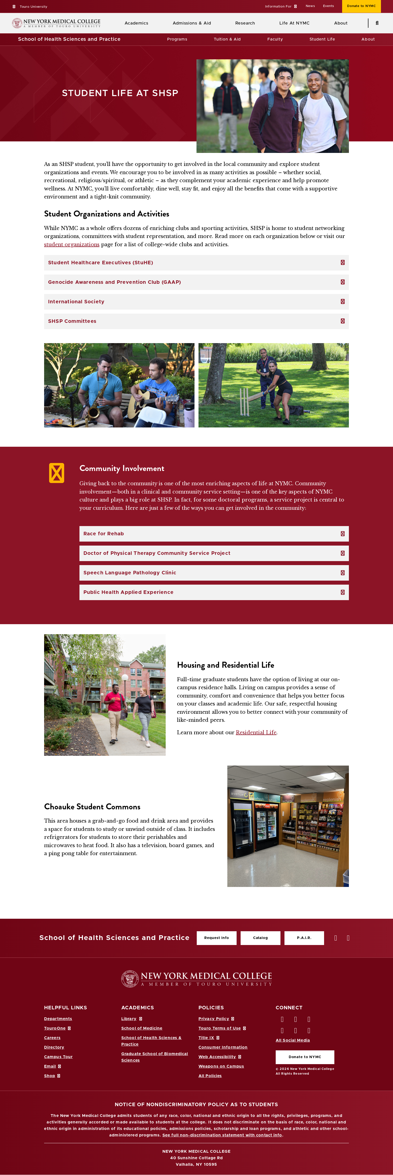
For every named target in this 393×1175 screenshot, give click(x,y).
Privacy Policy (217, 1019)
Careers (52, 1038)
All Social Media (293, 1040)
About (368, 39)
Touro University (29, 7)
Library (132, 1019)
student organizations (72, 245)
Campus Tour (58, 1057)
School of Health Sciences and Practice (69, 39)
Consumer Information (223, 1047)
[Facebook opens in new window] (282, 1021)
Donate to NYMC (305, 1057)
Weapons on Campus (221, 1066)
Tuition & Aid (227, 39)
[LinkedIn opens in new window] (309, 1021)
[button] (281, 7)
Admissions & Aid (192, 23)
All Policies (210, 1076)
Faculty (275, 39)
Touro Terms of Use (223, 1028)
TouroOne (57, 1028)
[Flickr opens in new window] (309, 1032)
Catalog (260, 938)
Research (245, 23)
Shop (52, 1076)
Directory (54, 1047)
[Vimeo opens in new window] (296, 1032)
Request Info (216, 938)
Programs (177, 39)
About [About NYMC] (341, 23)
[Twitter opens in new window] (296, 1021)
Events (328, 6)
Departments (58, 1019)
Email (53, 1066)
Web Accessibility (220, 1057)
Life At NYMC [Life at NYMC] (294, 23)
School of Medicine (141, 1028)
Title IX (209, 1038)
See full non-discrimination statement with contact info (222, 1135)
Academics (136, 23)
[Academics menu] (152, 23)
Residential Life (256, 733)
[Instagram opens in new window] (282, 1032)
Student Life (322, 39)
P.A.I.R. (304, 938)
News (310, 6)
